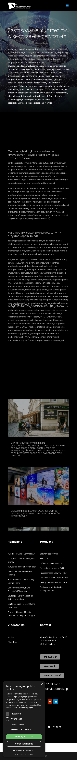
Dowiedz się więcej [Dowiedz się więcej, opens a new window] (25, 708)
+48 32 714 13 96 (50, 684)
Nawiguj (48, 666)
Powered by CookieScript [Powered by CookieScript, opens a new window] (24, 754)
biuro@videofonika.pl (54, 689)
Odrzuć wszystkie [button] (24, 744)
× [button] (42, 684)
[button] (24, 750)
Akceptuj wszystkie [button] (24, 736)
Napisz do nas (51, 675)
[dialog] (24, 719)
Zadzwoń (49, 657)
